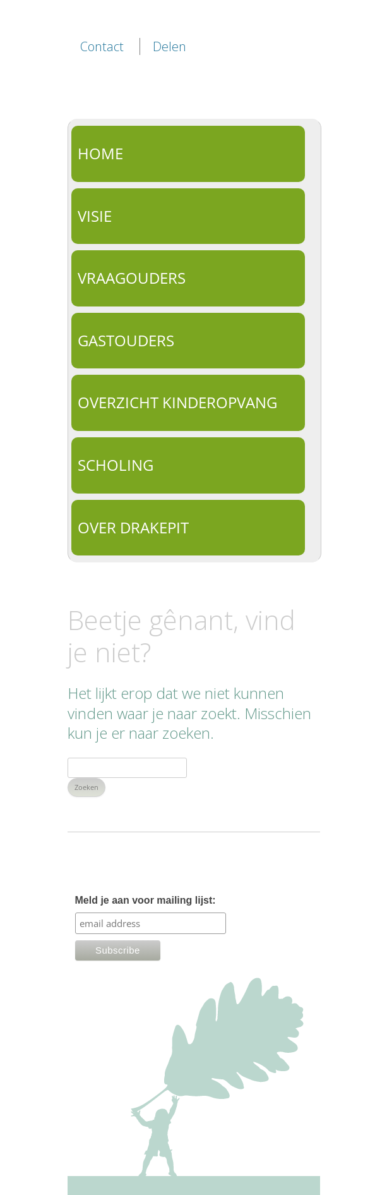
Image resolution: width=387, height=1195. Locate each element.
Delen (169, 46)
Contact (102, 46)
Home (100, 153)
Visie (95, 215)
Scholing (115, 464)
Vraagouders (132, 277)
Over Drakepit (133, 527)
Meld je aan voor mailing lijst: (145, 900)
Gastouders (126, 340)
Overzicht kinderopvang (177, 402)
